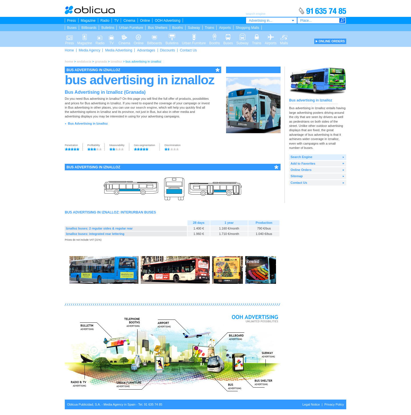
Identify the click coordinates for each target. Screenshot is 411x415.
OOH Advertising (167, 21)
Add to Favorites (303, 163)
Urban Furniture (131, 28)
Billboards (88, 28)
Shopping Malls (247, 28)
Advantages (146, 50)
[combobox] (271, 20)
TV (116, 21)
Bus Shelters (157, 28)
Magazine (88, 21)
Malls (284, 36)
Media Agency (89, 50)
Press (71, 21)
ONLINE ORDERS (332, 41)
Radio (104, 21)
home (69, 61)
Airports (225, 28)
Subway (194, 28)
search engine (146, 107)
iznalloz (116, 61)
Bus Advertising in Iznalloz (88, 123)
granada (101, 61)
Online (145, 21)
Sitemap (297, 176)
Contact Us (188, 50)
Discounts (167, 50)
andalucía (84, 61)
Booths (177, 28)
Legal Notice (311, 404)
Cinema (129, 21)
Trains (209, 28)
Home (69, 50)
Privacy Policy (334, 404)
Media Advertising (118, 50)
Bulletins (107, 28)
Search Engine (301, 157)
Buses (71, 28)
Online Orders (301, 169)
